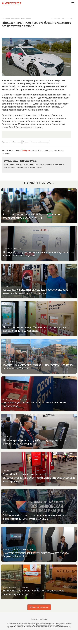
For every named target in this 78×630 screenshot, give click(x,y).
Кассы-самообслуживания (15, 587)
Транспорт (6, 19)
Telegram (26, 150)
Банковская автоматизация (16, 399)
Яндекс (25, 142)
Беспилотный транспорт (21, 19)
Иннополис (17, 142)
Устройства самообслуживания (18, 549)
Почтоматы (8, 324)
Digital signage (10, 361)
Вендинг (7, 286)
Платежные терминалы (13, 249)
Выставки (7, 512)
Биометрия (8, 437)
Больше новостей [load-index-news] (39, 607)
